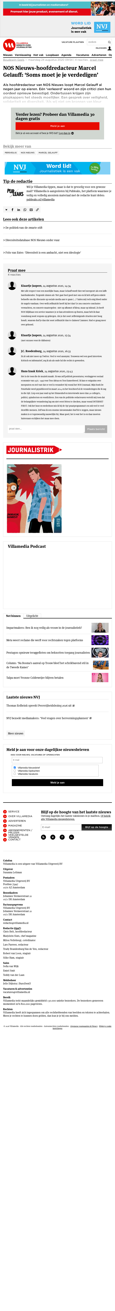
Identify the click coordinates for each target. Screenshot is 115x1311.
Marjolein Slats (11, 936)
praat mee (96, 59)
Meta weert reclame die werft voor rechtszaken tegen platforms (44, 640)
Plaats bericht (96, 429)
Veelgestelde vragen (18, 836)
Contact (14, 839)
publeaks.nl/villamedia (40, 199)
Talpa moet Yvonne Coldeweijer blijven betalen (35, 677)
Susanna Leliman (12, 872)
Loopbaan (52, 55)
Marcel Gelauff (48, 152)
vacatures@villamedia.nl (16, 992)
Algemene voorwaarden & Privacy (84, 1026)
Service (13, 811)
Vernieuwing (23, 55)
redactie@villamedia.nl (16, 923)
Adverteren (98, 55)
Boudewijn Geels (13, 59)
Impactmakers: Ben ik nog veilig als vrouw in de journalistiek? (44, 628)
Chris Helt (8, 931)
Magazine (15, 825)
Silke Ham (8, 957)
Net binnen (13, 616)
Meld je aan (57, 126)
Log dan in (64, 133)
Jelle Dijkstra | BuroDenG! (17, 983)
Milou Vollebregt (12, 940)
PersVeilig (11, 152)
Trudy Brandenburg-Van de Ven (20, 949)
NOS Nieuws (27, 152)
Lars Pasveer (10, 944)
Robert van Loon (12, 953)
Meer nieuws (15, 733)
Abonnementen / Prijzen (20, 831)
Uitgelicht (32, 616)
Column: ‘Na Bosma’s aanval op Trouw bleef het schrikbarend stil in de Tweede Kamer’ (47, 665)
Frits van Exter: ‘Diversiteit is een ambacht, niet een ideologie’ (43, 252)
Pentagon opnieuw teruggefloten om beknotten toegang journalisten (48, 652)
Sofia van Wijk (11, 966)
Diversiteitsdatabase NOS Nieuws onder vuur (32, 240)
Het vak (38, 55)
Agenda (66, 55)
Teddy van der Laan (13, 975)
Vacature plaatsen (73, 42)
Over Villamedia (20, 816)
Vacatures (82, 55)
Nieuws (7, 55)
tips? (17, 928)
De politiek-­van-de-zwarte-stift (23, 227)
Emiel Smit (9, 970)
